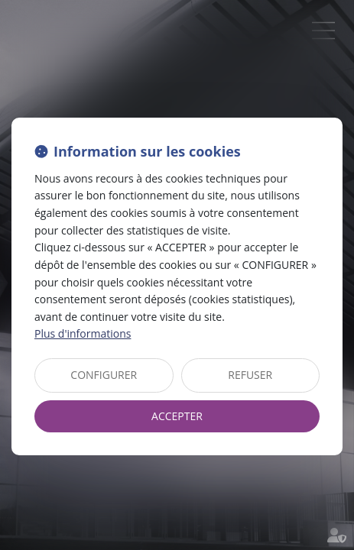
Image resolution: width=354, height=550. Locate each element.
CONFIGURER (103, 374)
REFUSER (250, 374)
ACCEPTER (177, 416)
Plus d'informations (82, 333)
